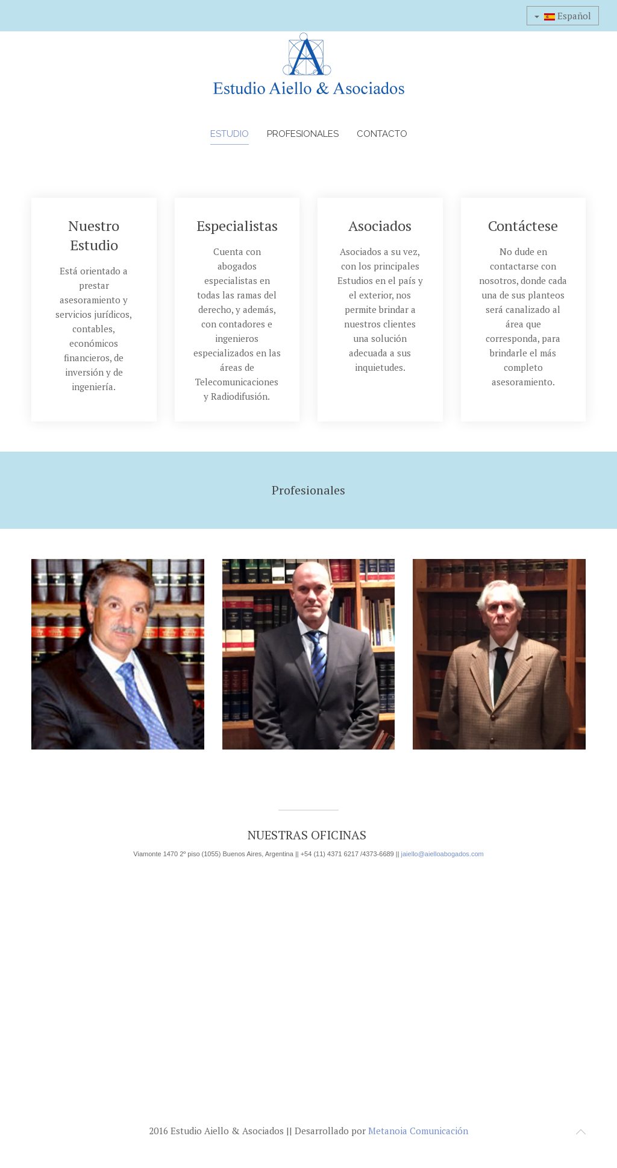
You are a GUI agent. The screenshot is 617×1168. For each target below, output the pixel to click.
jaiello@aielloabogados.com (442, 853)
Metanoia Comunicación (418, 1131)
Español (562, 16)
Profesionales (303, 133)
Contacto (382, 133)
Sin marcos (308, 984)
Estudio (229, 133)
